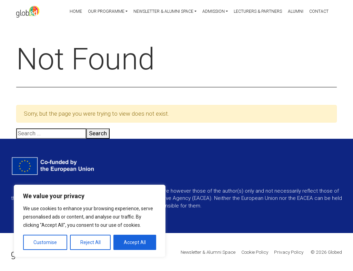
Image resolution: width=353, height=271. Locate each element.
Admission (210, 11)
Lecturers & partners (256, 11)
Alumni (294, 11)
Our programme (100, 11)
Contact (319, 11)
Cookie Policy (254, 252)
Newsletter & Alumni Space (159, 11)
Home (70, 11)
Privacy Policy (288, 252)
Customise (45, 242)
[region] (89, 221)
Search (98, 133)
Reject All (90, 242)
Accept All (135, 242)
